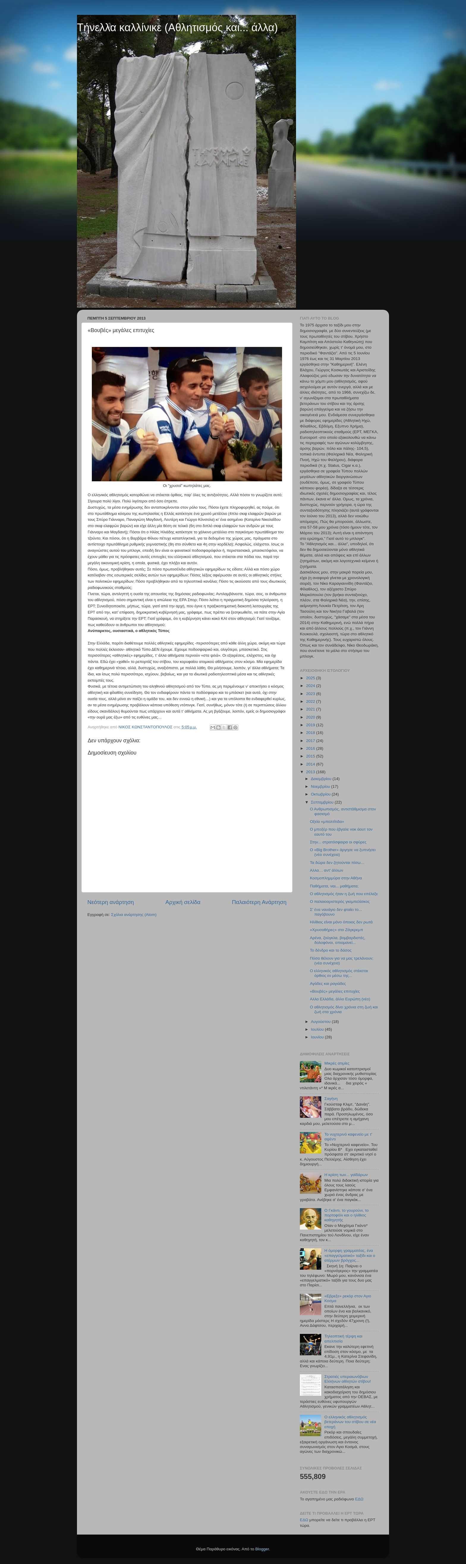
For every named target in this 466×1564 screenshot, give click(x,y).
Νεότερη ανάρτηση (110, 902)
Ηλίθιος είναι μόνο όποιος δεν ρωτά (341, 922)
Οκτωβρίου (321, 794)
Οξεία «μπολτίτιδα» (327, 821)
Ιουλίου (318, 1029)
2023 (311, 693)
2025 (311, 678)
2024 (311, 685)
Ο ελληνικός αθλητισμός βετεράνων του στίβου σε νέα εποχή (350, 1422)
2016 (311, 748)
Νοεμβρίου (321, 786)
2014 (311, 764)
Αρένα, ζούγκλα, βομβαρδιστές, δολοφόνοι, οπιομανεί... (338, 940)
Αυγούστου (321, 1021)
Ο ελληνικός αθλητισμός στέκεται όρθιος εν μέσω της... (339, 973)
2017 (311, 740)
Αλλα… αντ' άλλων (326, 870)
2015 (311, 756)
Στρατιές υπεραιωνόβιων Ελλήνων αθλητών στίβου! (347, 1379)
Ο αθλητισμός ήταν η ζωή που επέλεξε (344, 894)
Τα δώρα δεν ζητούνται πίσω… (337, 862)
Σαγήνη (331, 1098)
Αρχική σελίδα (183, 902)
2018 (311, 732)
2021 (311, 709)
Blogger (262, 1549)
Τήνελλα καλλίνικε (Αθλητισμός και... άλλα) (177, 27)
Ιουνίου (318, 1037)
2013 (311, 772)
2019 (311, 725)
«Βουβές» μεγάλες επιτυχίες (335, 991)
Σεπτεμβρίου (323, 802)
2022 (311, 701)
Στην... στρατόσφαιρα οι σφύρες (338, 842)
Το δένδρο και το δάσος (331, 950)
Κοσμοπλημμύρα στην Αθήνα (336, 878)
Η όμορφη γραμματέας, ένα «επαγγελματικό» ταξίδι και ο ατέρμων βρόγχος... (349, 1255)
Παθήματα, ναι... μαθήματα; (334, 886)
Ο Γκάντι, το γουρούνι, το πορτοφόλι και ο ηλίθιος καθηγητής (346, 1215)
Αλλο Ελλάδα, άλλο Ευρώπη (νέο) (340, 999)
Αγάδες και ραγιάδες (328, 983)
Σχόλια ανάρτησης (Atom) (134, 914)
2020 (311, 717)
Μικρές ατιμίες (336, 1063)
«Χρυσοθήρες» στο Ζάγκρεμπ (336, 930)
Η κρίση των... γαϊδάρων (346, 1174)
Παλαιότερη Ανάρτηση (259, 902)
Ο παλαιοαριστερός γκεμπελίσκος (340, 901)
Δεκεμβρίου (322, 779)
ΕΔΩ (359, 1499)
